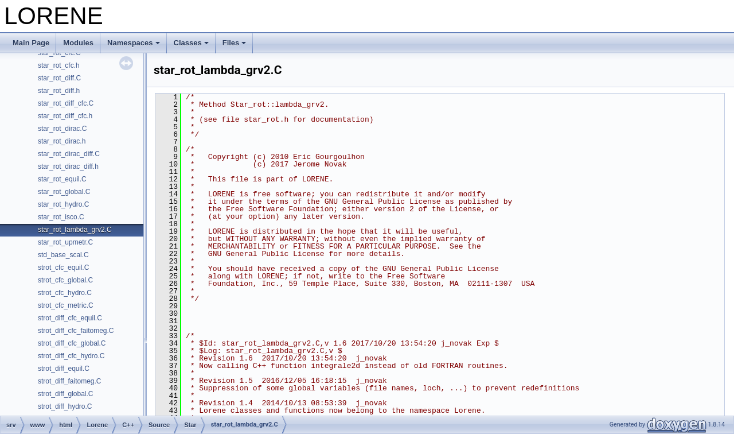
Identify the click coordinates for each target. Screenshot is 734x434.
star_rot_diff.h (59, 91)
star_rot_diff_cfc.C (65, 103)
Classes (191, 42)
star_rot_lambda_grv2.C (75, 230)
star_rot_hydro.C (63, 204)
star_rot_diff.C (59, 78)
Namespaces (133, 42)
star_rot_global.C (64, 192)
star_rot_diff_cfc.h (65, 116)
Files (234, 42)
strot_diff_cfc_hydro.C (71, 356)
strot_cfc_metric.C (65, 305)
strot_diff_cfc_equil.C (70, 318)
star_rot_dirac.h (61, 141)
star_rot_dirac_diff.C (69, 154)
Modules (78, 42)
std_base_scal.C (63, 255)
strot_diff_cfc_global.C (72, 343)
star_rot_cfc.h (59, 65)
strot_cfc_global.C (65, 280)
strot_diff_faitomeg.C (69, 381)
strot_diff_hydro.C (65, 406)
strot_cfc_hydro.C (65, 293)
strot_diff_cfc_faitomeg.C (76, 331)
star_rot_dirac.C (62, 129)
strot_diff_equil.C (63, 369)
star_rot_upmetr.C (65, 242)
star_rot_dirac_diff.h (68, 166)
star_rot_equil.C (62, 179)
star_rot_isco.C (61, 217)
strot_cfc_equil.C (63, 268)
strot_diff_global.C (65, 394)
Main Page (31, 42)
